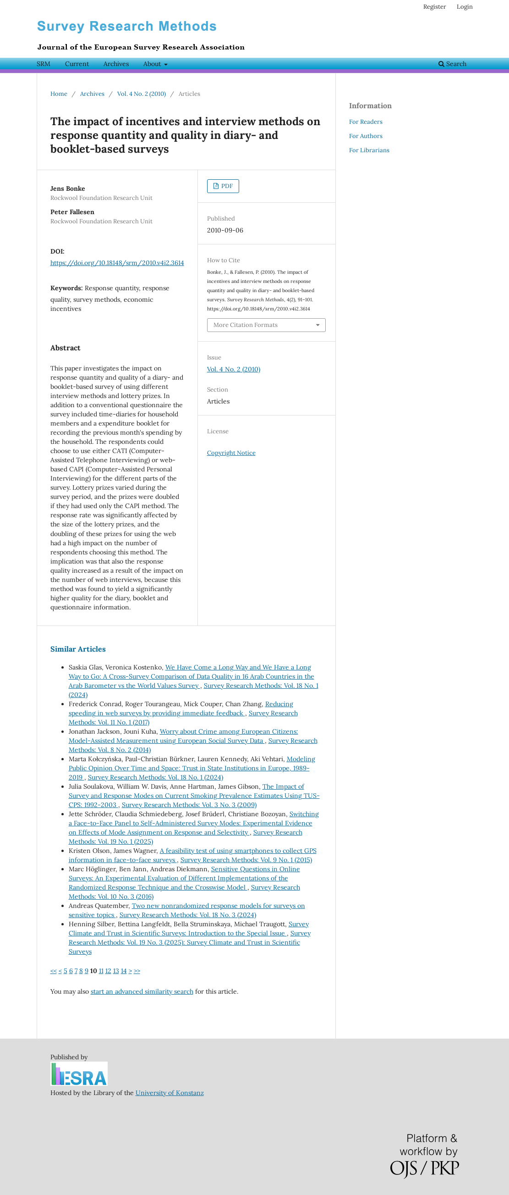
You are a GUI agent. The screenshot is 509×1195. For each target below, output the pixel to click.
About (153, 64)
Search (452, 64)
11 (101, 971)
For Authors (366, 136)
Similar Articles (78, 648)
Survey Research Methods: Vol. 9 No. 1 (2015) (246, 860)
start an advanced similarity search (142, 991)
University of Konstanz (170, 1093)
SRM (43, 64)
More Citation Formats (245, 325)
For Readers (366, 122)
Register (434, 7)
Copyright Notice (231, 453)
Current (77, 64)
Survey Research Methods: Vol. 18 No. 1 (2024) (155, 777)
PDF (226, 186)
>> (137, 971)
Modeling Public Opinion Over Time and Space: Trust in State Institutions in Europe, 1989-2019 (192, 768)
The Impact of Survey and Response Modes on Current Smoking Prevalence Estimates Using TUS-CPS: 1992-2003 (194, 795)
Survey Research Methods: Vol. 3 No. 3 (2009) (189, 805)
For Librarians (369, 150)
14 (124, 971)
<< (53, 971)
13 (116, 971)
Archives (116, 64)
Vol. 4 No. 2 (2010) (141, 94)
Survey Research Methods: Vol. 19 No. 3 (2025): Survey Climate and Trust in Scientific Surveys (190, 942)
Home (58, 94)
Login (465, 7)
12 (108, 971)
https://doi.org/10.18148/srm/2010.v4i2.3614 (117, 263)
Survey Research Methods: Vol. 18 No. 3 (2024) (188, 915)
